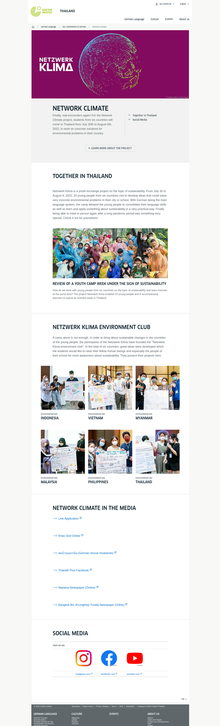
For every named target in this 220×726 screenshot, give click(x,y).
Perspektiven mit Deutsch (44, 724)
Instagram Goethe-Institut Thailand (151, 706)
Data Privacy (88, 706)
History (150, 718)
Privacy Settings (102, 706)
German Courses (40, 718)
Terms (114, 706)
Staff (149, 724)
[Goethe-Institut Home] (41, 11)
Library (74, 720)
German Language (134, 19)
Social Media (140, 119)
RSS (121, 706)
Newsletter (130, 706)
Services (75, 724)
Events (114, 713)
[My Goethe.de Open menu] (165, 4)
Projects (75, 722)
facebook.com (108, 674)
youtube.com (133, 674)
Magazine (75, 718)
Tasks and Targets (155, 720)
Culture (155, 19)
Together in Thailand (145, 115)
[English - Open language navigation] (184, 4)
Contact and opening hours (158, 722)
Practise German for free (43, 722)
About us (184, 19)
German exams (40, 720)
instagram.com (83, 674)
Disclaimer (76, 706)
